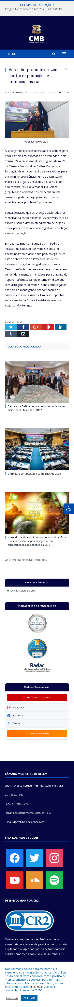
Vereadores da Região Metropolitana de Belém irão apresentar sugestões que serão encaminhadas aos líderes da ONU (37, 541)
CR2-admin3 (16, 92)
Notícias (64, 92)
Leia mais (37, 987)
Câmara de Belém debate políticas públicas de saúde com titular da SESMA (36, 408)
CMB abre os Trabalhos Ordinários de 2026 (34, 473)
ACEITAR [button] (29, 998)
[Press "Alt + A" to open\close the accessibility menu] (69, 509)
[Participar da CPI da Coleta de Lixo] (37, 591)
